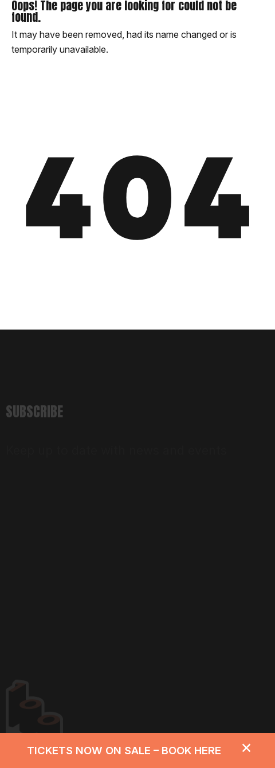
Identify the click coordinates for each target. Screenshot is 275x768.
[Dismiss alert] (246, 747)
